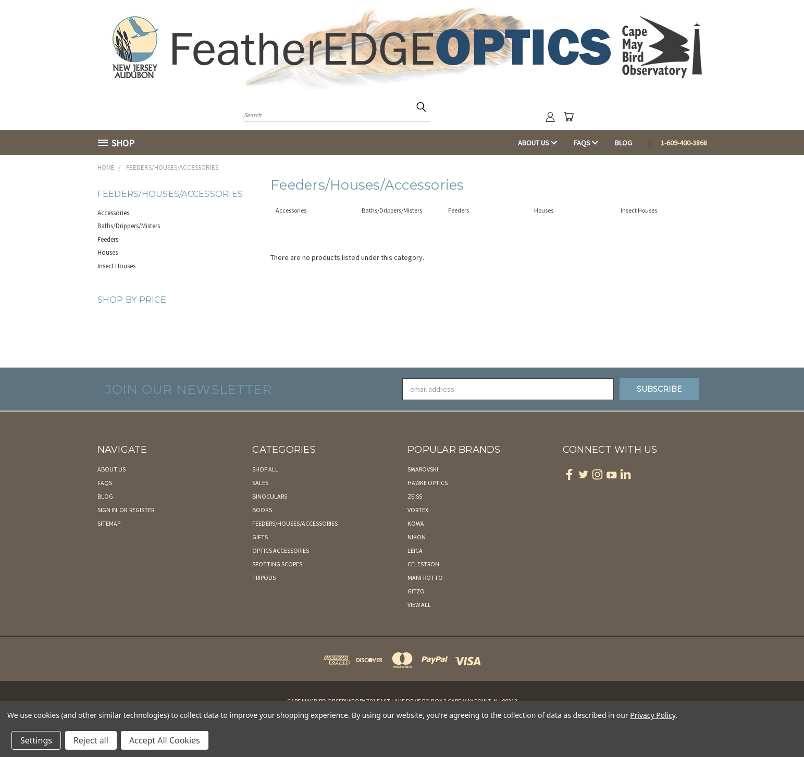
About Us (537, 142)
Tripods (264, 577)
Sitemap (108, 523)
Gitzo (416, 591)
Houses (107, 252)
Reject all (90, 740)
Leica (415, 550)
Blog (623, 142)
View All (419, 605)
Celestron (423, 564)
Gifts (260, 537)
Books (262, 510)
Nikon (416, 537)
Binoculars (269, 496)
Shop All (265, 469)
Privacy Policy (652, 715)
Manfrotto (425, 577)
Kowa (415, 523)
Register (141, 510)
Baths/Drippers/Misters (128, 225)
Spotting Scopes (277, 564)
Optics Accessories (280, 550)
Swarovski (422, 469)
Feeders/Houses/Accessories (295, 523)
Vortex (417, 510)
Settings (36, 740)
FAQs (586, 142)
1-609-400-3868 (684, 142)
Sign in (107, 510)
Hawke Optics (427, 483)
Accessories (113, 212)
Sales (260, 483)
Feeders (107, 239)
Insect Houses (116, 266)
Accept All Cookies (164, 740)
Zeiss (414, 496)
